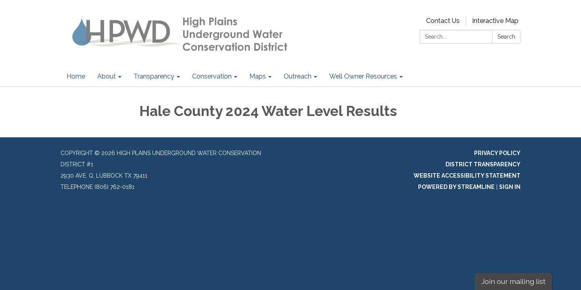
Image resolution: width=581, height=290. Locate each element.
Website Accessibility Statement (467, 175)
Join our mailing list (513, 281)
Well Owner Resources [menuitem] (363, 76)
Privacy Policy (497, 153)
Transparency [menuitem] (154, 76)
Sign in (509, 187)
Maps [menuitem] (257, 76)
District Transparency (482, 164)
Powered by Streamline (456, 187)
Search (506, 36)
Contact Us (443, 21)
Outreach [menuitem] (297, 76)
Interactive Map (495, 21)
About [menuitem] (106, 76)
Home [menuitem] (76, 76)
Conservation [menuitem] (212, 76)
